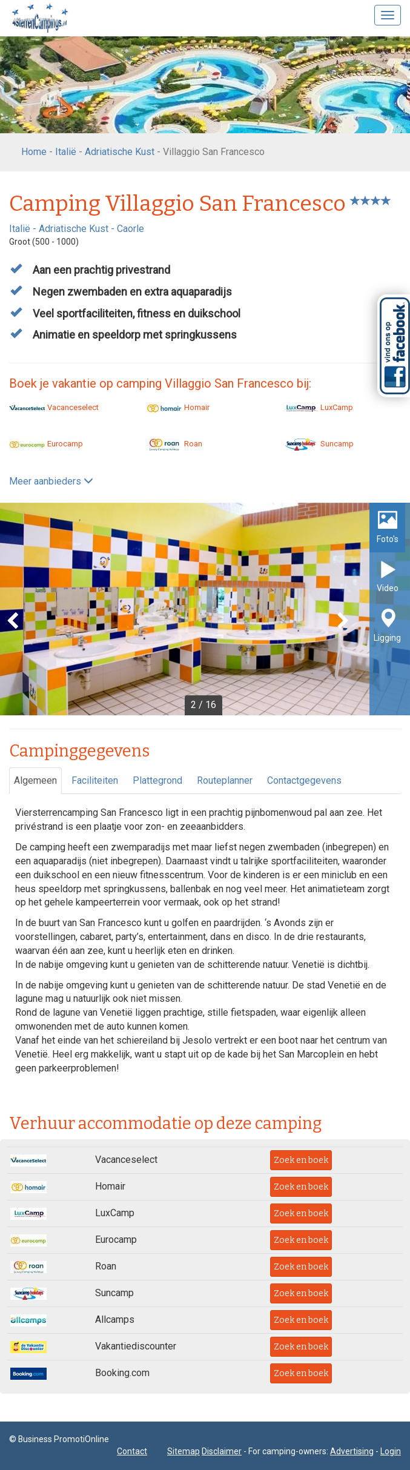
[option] (205, 609)
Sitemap (183, 1451)
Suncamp (318, 443)
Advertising (352, 1451)
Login (390, 1451)
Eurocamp (46, 443)
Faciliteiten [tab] (94, 780)
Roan (174, 443)
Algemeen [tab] (35, 780)
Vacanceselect (54, 407)
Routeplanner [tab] (225, 780)
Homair (178, 407)
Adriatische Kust (119, 151)
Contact (132, 1451)
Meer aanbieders (51, 481)
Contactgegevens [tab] (304, 780)
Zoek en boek (301, 1160)
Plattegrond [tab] (157, 780)
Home (34, 151)
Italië (65, 151)
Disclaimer (222, 1451)
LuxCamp (317, 407)
